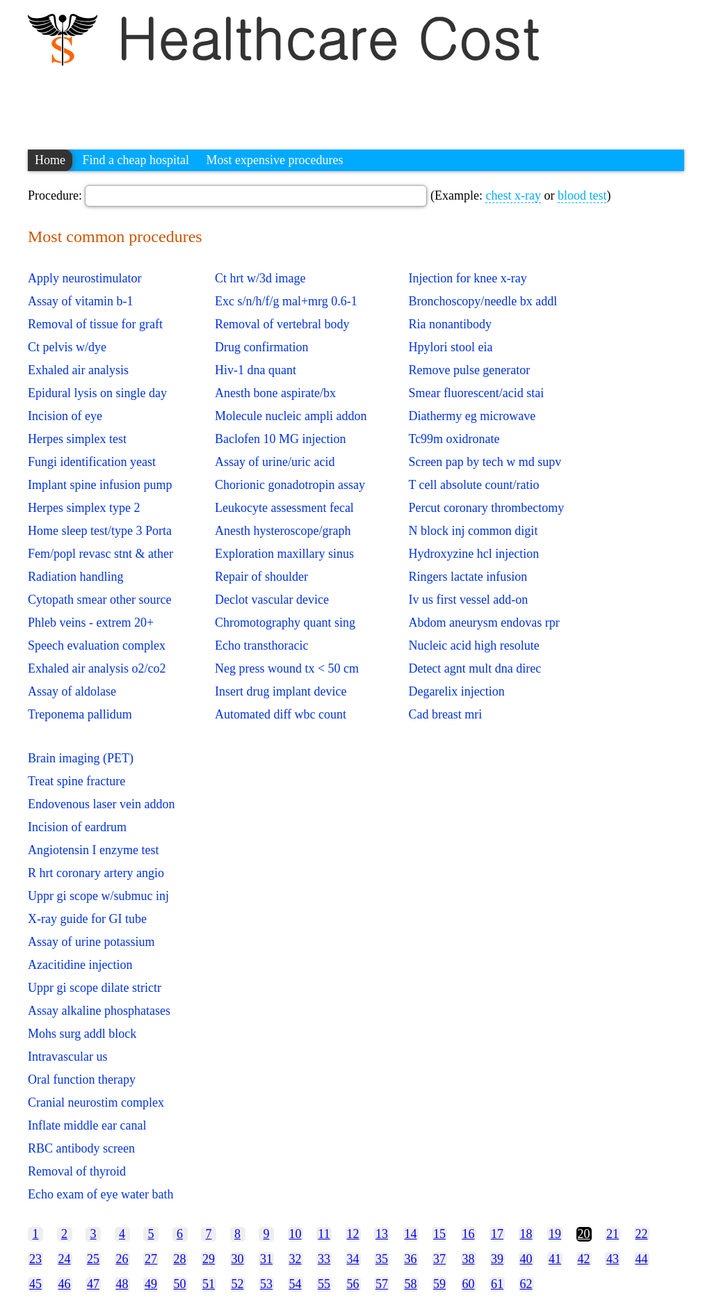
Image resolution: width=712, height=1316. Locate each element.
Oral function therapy (82, 1079)
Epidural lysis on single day (97, 393)
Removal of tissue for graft (95, 324)
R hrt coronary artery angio (96, 873)
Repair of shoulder (261, 577)
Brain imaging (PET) (81, 758)
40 (526, 1259)
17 (497, 1234)
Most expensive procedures (274, 160)
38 (468, 1259)
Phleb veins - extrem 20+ (91, 622)
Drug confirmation (261, 347)
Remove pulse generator (469, 370)
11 (324, 1234)
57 (381, 1284)
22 (642, 1234)
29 (208, 1259)
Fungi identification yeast (92, 462)
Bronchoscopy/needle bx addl (482, 301)
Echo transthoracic (261, 645)
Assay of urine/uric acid (274, 462)
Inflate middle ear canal (87, 1125)
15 (439, 1234)
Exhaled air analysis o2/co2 (96, 668)
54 (295, 1284)
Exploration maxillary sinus (284, 554)
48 (122, 1284)
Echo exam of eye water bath (100, 1194)
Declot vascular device (272, 600)
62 (526, 1284)
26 (122, 1259)
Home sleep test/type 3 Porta (100, 531)
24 (64, 1259)
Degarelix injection (456, 691)
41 (555, 1259)
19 (555, 1234)
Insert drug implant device (280, 691)
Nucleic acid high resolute (473, 645)
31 (266, 1259)
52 (238, 1284)
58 (411, 1284)
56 (353, 1284)
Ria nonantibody (450, 324)
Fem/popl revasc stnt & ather (100, 554)
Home (50, 160)
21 (612, 1234)
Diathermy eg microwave (471, 416)
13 (381, 1234)
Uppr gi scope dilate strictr (94, 988)
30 (238, 1259)
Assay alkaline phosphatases (99, 1011)
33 (324, 1259)
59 (439, 1284)
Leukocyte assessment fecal (284, 508)
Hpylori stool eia (450, 347)
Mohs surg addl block (82, 1034)
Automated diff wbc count (280, 714)
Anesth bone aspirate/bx (275, 393)
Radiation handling (75, 577)
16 (468, 1234)
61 (497, 1284)
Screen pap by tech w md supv (484, 462)
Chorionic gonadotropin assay (290, 485)
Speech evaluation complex (96, 645)
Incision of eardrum (77, 827)
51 (208, 1284)
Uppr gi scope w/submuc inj (98, 896)
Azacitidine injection (80, 965)
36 (411, 1259)
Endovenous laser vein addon (101, 804)
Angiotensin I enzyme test (93, 850)
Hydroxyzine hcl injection (473, 554)
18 (526, 1234)
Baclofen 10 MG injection (280, 439)
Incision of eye (65, 416)
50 (180, 1284)
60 (468, 1284)
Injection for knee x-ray (467, 278)
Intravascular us (67, 1057)
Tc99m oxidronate (453, 439)
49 (151, 1284)
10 (295, 1234)
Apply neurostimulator (84, 278)
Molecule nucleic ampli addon (290, 416)
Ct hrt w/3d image (260, 278)
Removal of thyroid (77, 1171)
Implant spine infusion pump (100, 485)
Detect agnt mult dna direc (474, 668)
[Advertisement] (281, 101)
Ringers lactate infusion (467, 577)
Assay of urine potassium (91, 942)
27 (151, 1259)
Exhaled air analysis (78, 370)
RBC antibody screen (81, 1148)
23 (35, 1259)
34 (353, 1259)
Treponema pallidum (80, 714)
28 (180, 1259)
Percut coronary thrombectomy (486, 508)
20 (584, 1234)
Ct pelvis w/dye (67, 347)
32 (295, 1259)
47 (93, 1284)
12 (353, 1234)
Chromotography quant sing (285, 622)
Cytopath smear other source (99, 600)
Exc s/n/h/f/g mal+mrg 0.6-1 (286, 301)
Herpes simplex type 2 (84, 508)
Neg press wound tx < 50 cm (287, 668)
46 (64, 1284)
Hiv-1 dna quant (255, 370)
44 (642, 1259)
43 (612, 1259)
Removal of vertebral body (282, 324)
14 (411, 1234)
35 (381, 1259)
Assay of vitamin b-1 (80, 301)
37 (439, 1259)
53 (266, 1284)
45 (35, 1284)
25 (93, 1259)
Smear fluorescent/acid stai (476, 393)
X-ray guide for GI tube (87, 919)
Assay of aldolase (72, 691)
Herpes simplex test (77, 439)
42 (584, 1259)
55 (324, 1284)
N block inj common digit (472, 531)
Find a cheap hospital (136, 160)
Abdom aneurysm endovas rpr (483, 622)
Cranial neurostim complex (96, 1102)
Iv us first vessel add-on (468, 600)
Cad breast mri (445, 714)
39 (497, 1259)
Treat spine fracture (76, 781)
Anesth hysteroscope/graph (282, 531)
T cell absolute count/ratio (473, 485)
